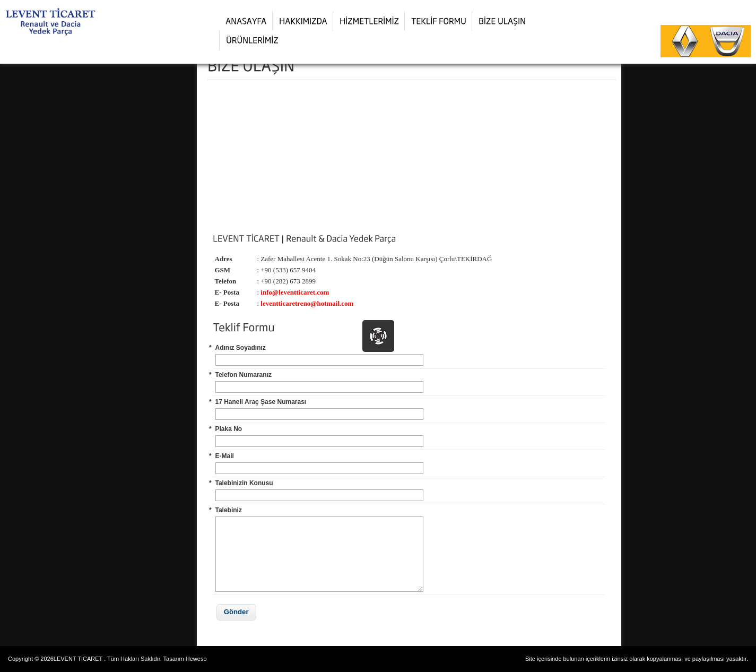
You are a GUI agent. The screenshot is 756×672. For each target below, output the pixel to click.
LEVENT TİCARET (78, 659)
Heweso (196, 659)
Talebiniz (228, 510)
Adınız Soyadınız (240, 347)
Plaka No (228, 429)
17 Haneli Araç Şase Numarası (261, 402)
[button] (236, 612)
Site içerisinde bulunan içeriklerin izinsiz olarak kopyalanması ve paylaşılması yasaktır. (636, 659)
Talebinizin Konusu (244, 483)
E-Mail (224, 456)
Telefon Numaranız (243, 375)
